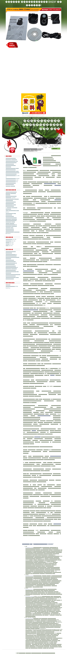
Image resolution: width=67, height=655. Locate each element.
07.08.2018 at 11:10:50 (29, 547)
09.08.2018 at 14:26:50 (29, 596)
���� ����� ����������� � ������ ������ (11, 225)
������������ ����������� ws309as (32, 150)
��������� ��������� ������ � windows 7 (12, 232)
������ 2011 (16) (10, 240)
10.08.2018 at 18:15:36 (29, 618)
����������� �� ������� (48, 250)
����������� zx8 (54, 355)
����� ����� (10, 186)
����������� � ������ (46, 203)
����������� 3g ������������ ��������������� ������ (12, 256)
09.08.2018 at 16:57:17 (29, 589)
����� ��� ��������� (10, 228)
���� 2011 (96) (9, 244)
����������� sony (12, 181)
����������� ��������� (11, 184)
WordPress (8, 287)
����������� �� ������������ (12, 162)
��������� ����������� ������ (11, 165)
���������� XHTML (12, 286)
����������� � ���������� (11, 264)
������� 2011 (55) (11, 239)
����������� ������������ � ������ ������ (12, 267)
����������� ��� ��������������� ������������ (12, 173)
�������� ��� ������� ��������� (11, 215)
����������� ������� (11, 252)
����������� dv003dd (12, 178)
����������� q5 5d (32, 303)
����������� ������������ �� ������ (12, 272)
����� (8, 284)
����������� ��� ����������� (12, 169)
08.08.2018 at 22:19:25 (29, 575)
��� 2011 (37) (9, 245)
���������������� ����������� (13, 275)
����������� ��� (44, 182)
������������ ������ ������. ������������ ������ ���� (11, 219)
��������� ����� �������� (12, 200)
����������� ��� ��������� (12, 278)
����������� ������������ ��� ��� (42, 125)
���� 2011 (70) (9, 242)
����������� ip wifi (12, 180)
